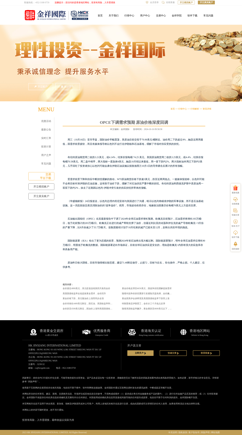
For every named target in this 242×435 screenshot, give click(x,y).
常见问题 (208, 15)
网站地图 (215, 432)
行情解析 (194, 109)
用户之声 (46, 155)
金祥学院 (177, 15)
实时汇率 (46, 138)
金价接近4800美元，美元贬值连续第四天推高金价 (86, 288)
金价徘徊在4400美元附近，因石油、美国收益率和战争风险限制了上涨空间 (98, 303)
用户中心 (145, 15)
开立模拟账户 (186, 2)
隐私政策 (183, 432)
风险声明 (32, 381)
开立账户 (40, 86)
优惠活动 (46, 121)
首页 (100, 15)
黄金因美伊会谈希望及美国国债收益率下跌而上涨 (145, 298)
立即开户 (140, 353)
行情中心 (129, 15)
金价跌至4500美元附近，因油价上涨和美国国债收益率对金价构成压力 (96, 309)
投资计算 (46, 146)
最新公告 (46, 129)
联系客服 (206, 353)
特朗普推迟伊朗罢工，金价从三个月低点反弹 (143, 303)
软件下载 (192, 15)
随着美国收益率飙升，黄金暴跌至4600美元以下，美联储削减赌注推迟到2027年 (160, 309)
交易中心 (161, 15)
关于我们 (114, 15)
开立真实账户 (206, 2)
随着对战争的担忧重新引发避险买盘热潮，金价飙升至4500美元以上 (154, 293)
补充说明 (172, 432)
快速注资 (173, 353)
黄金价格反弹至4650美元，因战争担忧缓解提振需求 (147, 288)
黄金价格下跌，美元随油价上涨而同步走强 (83, 298)
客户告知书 (194, 432)
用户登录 (67, 86)
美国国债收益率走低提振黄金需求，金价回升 (84, 293)
